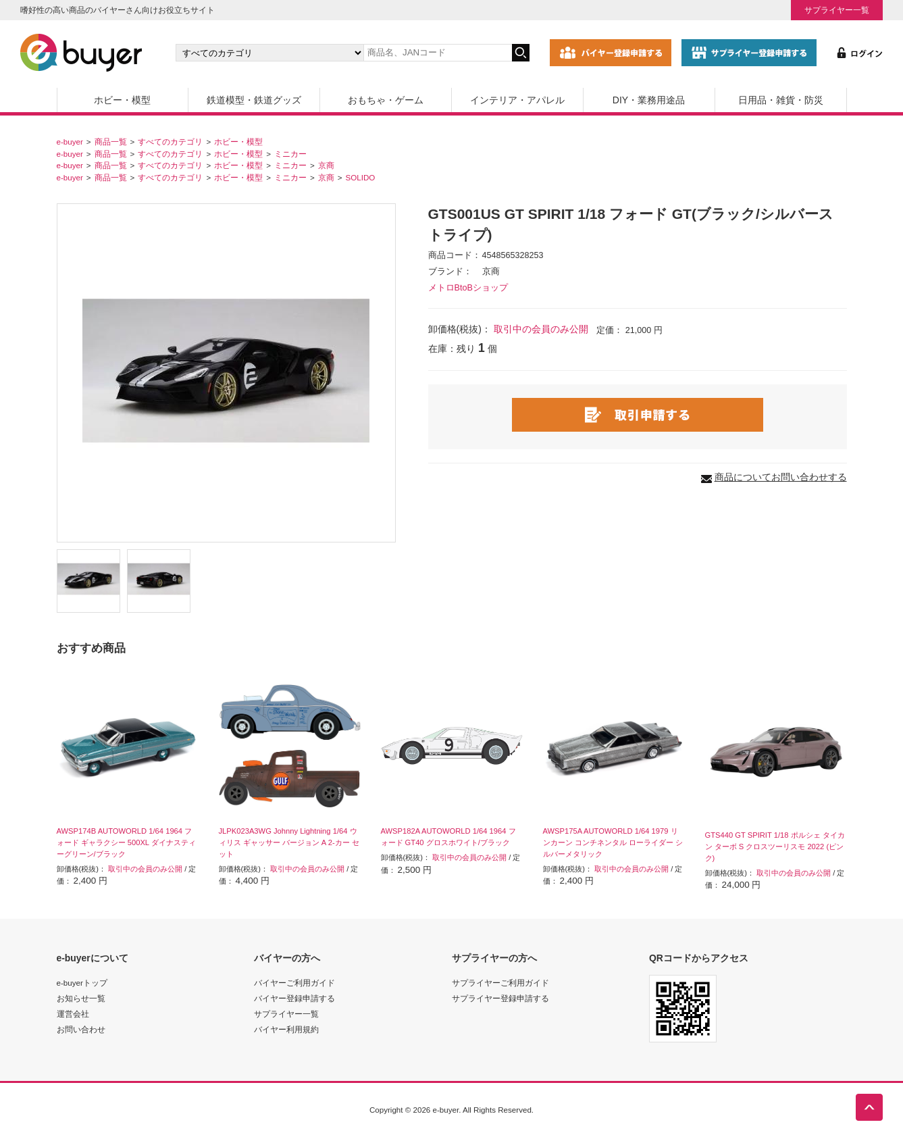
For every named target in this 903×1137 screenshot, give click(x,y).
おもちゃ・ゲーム (385, 100)
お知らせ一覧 (81, 998)
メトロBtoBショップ (468, 288)
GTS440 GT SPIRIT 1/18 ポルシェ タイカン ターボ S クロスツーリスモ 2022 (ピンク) (775, 846)
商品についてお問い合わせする (781, 477)
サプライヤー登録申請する (500, 998)
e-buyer (70, 141)
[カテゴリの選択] (269, 52)
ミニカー (290, 153)
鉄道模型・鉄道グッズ (254, 100)
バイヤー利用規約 (286, 1029)
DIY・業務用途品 (649, 100)
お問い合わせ (81, 1029)
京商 (326, 165)
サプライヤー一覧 (836, 9)
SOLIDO (361, 177)
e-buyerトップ (82, 982)
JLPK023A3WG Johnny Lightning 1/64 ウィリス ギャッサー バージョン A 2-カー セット (289, 842)
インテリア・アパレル (517, 100)
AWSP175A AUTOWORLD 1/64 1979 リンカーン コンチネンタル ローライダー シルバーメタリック (613, 842)
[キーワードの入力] (437, 52)
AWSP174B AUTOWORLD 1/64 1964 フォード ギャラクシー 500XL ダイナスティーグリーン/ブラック (126, 842)
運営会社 (73, 1013)
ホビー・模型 (122, 100)
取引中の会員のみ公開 (541, 329)
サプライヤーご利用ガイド (500, 982)
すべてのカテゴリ (170, 141)
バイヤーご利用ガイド (294, 982)
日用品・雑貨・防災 (780, 100)
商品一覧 (111, 141)
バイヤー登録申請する (294, 998)
